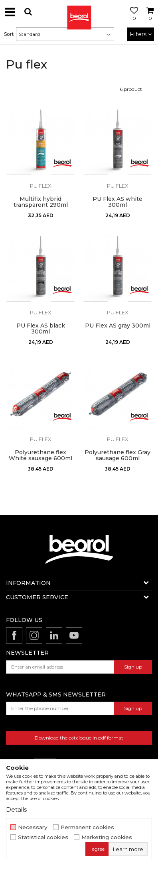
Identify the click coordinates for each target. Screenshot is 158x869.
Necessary (32, 827)
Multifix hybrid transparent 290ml (41, 202)
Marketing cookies (106, 837)
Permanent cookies (87, 827)
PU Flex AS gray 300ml (117, 326)
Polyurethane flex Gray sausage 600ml (117, 455)
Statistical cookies (43, 837)
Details (16, 809)
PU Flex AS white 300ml (117, 202)
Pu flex (40, 185)
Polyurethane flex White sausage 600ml (40, 455)
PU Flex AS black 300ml (40, 329)
